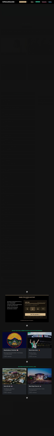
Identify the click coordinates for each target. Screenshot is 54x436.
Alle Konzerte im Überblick (33, 416)
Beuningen (41, 9)
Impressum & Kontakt (6, 427)
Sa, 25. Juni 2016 (45, 103)
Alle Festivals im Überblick (7, 416)
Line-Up (5, 13)
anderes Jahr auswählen (27, 27)
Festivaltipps (4, 406)
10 (27, 309)
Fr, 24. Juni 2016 (45, 100)
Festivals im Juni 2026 (6, 413)
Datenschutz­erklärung (6, 426)
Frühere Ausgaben (35, 13)
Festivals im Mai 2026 (6, 411)
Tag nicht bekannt (45, 97)
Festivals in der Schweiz (7, 407)
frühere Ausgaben (27, 5)
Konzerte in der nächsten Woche (34, 410)
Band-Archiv (34, 14)
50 (38, 309)
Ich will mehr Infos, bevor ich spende (27, 320)
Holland (12, 5)
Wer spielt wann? (7, 14)
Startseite (3, 5)
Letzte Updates (23, 13)
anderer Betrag (43, 309)
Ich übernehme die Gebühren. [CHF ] (33, 311)
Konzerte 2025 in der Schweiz (33, 414)
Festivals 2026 (5, 410)
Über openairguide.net (6, 422)
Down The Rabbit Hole (19, 5)
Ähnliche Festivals (24, 14)
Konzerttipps (30, 406)
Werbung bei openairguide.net (8, 425)
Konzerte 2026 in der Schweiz (33, 415)
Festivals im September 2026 (8, 415)
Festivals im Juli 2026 (6, 414)
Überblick (17, 13)
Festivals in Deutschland (7, 409)
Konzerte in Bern (31, 409)
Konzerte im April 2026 (32, 411)
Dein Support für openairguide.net (9, 423)
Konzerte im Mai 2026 (32, 413)
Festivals (7, 5)
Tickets (16, 14)
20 (32, 309)
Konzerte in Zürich (31, 407)
